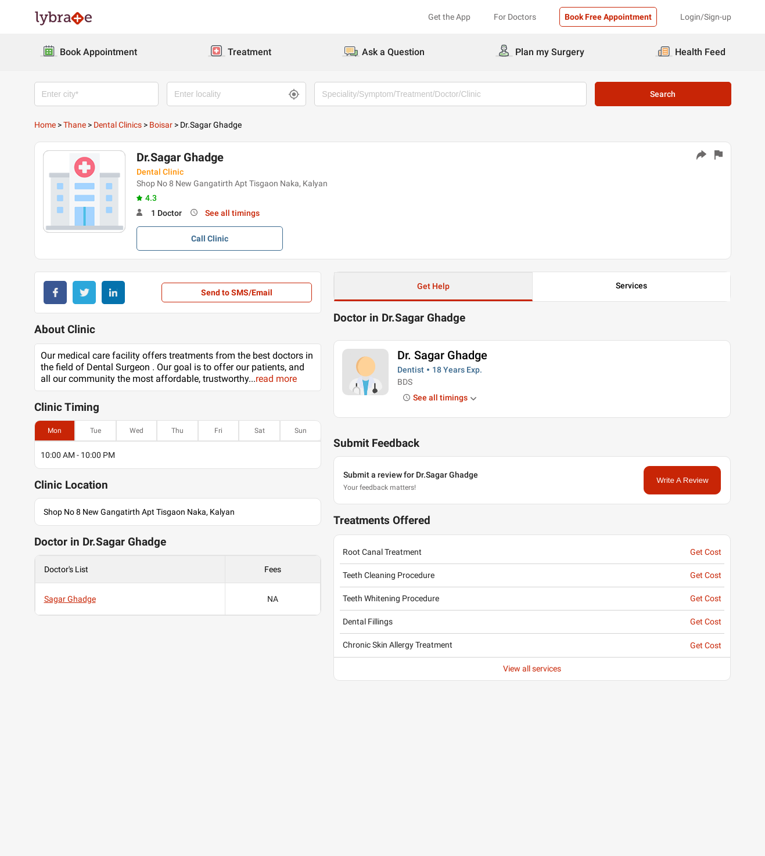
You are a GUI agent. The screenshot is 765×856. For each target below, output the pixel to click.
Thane (74, 124)
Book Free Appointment (608, 16)
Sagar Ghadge (70, 599)
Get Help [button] (433, 286)
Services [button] (631, 285)
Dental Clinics (118, 124)
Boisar (161, 124)
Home (45, 124)
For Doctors (515, 16)
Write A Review (682, 480)
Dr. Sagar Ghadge (442, 355)
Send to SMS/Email (236, 292)
